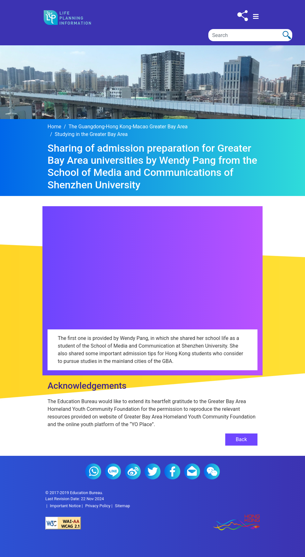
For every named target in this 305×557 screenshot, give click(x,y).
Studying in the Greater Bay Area (91, 134)
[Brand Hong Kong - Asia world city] (206, 523)
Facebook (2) (172, 471)
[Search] (250, 35)
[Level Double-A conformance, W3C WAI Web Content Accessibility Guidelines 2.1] (98, 523)
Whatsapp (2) (93, 471)
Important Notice (65, 505)
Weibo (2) (133, 471)
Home (54, 127)
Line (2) (113, 471)
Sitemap (122, 505)
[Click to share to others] (242, 15)
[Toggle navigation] (256, 16)
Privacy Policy (97, 505)
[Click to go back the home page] (72, 17)
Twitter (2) (152, 471)
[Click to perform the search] (287, 35)
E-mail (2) (192, 471)
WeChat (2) (212, 471)
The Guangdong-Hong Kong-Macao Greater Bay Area (128, 127)
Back (241, 439)
